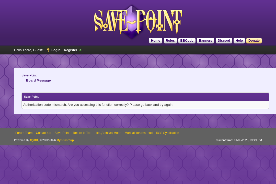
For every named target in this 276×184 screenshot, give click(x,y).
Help (239, 40)
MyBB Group (65, 140)
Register (70, 50)
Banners (205, 40)
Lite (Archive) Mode (108, 133)
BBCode (186, 40)
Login (55, 50)
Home (155, 40)
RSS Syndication (167, 133)
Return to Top (82, 133)
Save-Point (29, 75)
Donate (254, 40)
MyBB (34, 140)
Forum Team (23, 133)
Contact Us (43, 133)
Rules (170, 40)
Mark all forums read (139, 133)
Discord (224, 40)
